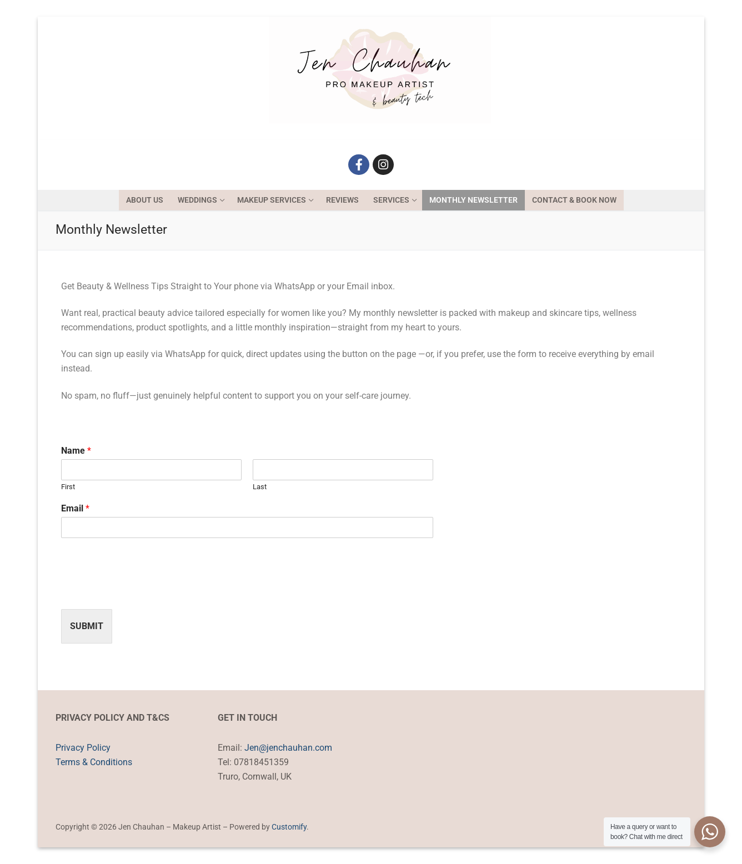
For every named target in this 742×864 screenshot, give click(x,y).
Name (76, 450)
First (68, 487)
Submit (86, 626)
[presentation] (145, 590)
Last (260, 487)
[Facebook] (358, 164)
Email (75, 508)
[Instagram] (383, 164)
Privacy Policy (83, 747)
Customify (289, 826)
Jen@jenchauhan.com (288, 747)
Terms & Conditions (94, 762)
